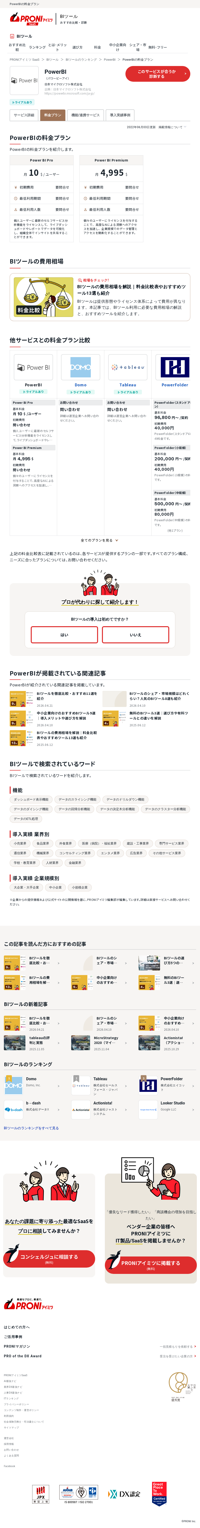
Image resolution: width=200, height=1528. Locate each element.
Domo (81, 385)
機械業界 (43, 853)
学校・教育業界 (25, 863)
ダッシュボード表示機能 (31, 799)
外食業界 (65, 843)
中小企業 (55, 887)
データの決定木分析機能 (117, 809)
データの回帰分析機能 (74, 809)
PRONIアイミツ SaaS (24, 59)
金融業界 (75, 863)
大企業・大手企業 (26, 887)
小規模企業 (80, 887)
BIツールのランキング (81, 59)
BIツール (52, 59)
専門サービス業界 (171, 843)
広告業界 (136, 853)
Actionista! (102, 1103)
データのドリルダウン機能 (125, 799)
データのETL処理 (26, 819)
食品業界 (43, 843)
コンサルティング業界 (75, 853)
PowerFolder (175, 385)
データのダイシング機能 (31, 809)
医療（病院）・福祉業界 (99, 843)
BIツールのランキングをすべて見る (31, 1128)
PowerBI (109, 59)
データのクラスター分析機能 (165, 809)
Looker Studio (173, 1103)
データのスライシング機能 (77, 799)
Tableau (127, 385)
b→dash (33, 1103)
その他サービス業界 (167, 853)
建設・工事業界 (138, 843)
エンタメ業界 (110, 853)
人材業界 (52, 863)
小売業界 (20, 843)
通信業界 (20, 853)
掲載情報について (156, 127)
